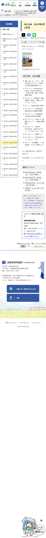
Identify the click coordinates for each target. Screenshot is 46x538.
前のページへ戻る (24, 243)
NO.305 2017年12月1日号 (10, 52)
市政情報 (27, 5)
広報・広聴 (33, 11)
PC (29, 246)
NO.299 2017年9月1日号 (10, 89)
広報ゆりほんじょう (21, 13)
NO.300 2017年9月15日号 (10, 83)
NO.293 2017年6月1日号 (10, 121)
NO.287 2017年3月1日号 (10, 153)
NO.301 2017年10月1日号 (10, 77)
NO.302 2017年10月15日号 (10, 70)
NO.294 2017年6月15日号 (10, 115)
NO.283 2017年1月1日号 (10, 175)
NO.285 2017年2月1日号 (10, 164)
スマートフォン (38, 246)
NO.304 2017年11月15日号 (10, 58)
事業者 (35, 5)
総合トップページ (11, 322)
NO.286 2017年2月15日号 (10, 158)
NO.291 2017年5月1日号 (10, 132)
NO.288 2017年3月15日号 (10, 148)
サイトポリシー (24, 322)
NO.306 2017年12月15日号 (10, 45)
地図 (18, 298)
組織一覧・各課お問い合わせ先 (26, 289)
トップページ (18, 11)
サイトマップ (36, 322)
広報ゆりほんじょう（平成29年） (10, 39)
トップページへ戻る (39, 243)
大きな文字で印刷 (35, 42)
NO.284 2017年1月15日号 (10, 169)
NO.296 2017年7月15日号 (10, 105)
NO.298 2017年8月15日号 (10, 94)
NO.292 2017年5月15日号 (10, 126)
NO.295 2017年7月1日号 (10, 110)
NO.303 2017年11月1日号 (10, 64)
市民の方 (13, 5)
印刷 (22, 42)
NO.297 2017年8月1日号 (10, 99)
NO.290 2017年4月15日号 (10, 137)
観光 (20, 5)
